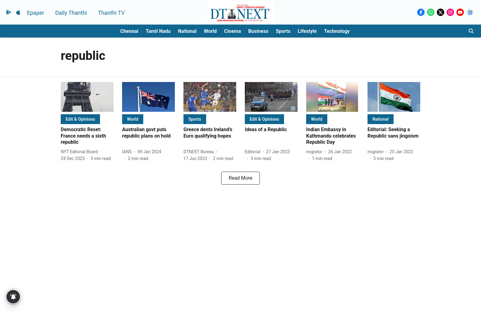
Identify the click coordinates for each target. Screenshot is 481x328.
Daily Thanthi (71, 13)
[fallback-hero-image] (87, 97)
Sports (283, 31)
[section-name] (80, 119)
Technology (337, 31)
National (187, 31)
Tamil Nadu (158, 31)
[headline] (87, 136)
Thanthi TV (111, 13)
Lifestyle (307, 31)
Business (258, 31)
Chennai (129, 31)
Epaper (35, 13)
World (210, 31)
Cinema (232, 31)
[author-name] (80, 152)
